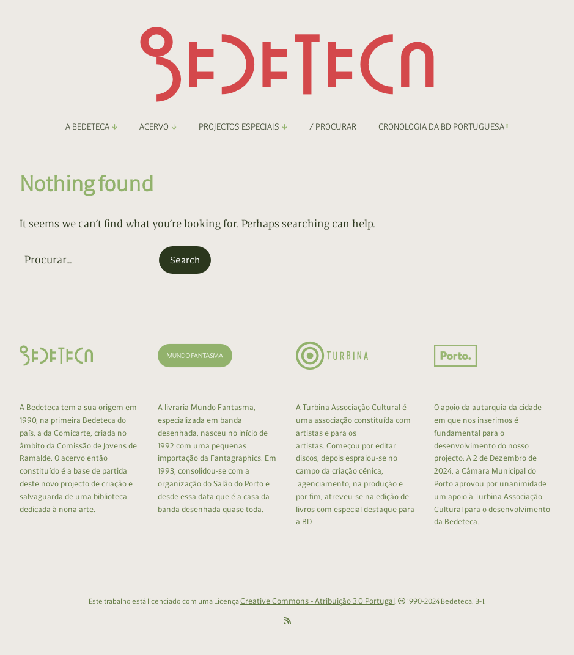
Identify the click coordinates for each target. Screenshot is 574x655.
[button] (185, 260)
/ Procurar (332, 127)
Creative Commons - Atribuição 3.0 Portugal (317, 601)
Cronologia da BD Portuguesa (443, 127)
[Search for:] (88, 260)
